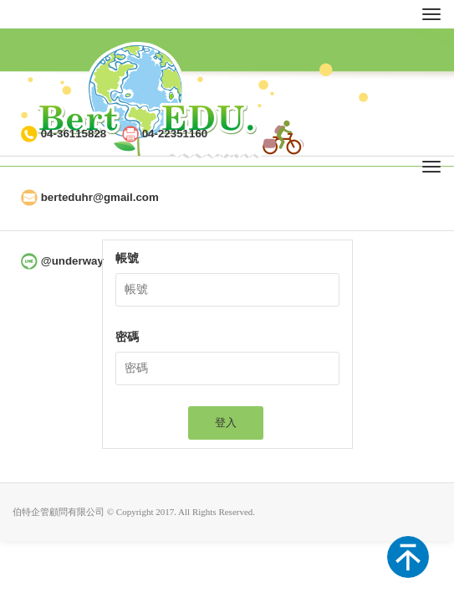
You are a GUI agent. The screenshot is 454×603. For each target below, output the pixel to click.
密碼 (127, 337)
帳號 (127, 259)
